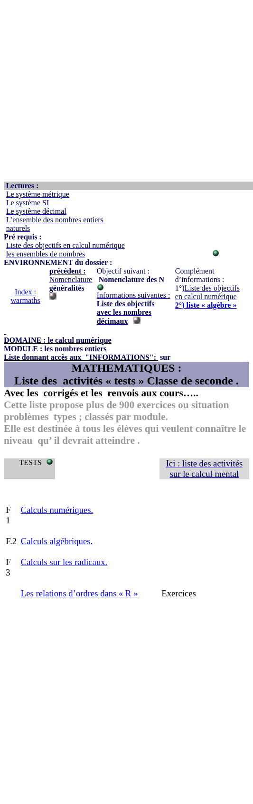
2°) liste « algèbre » (206, 305)
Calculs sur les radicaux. (64, 562)
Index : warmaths (25, 296)
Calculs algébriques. (57, 541)
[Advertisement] (89, 93)
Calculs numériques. (57, 510)
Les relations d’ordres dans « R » (79, 593)
